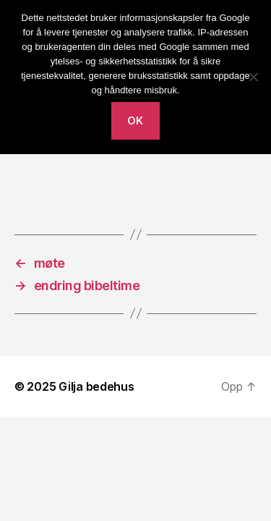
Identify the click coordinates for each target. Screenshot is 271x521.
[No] (253, 76)
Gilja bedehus (96, 386)
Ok (135, 120)
